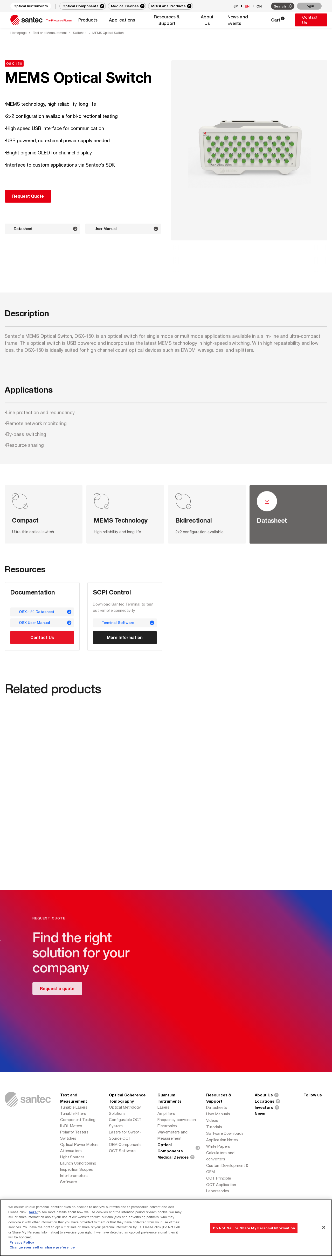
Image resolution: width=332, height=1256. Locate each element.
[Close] (323, 1227)
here (33, 1212)
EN (247, 6)
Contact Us (310, 20)
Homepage (18, 33)
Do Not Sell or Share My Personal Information (254, 1228)
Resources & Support (218, 1098)
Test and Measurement (50, 33)
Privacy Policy (22, 1242)
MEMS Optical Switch (108, 33)
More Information (125, 638)
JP (235, 6)
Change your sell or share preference (42, 1247)
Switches (79, 33)
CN (259, 6)
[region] (166, 1227)
